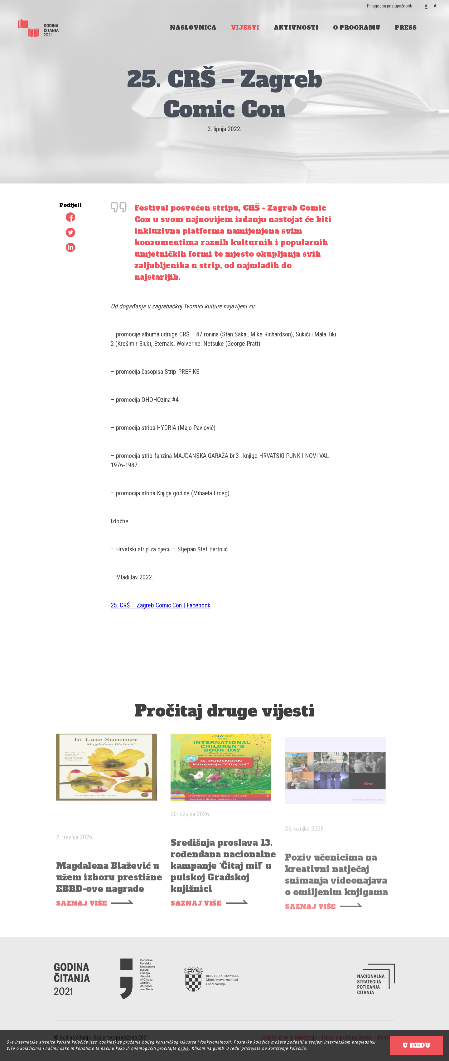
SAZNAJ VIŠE (81, 911)
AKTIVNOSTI (296, 27)
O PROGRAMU (356, 27)
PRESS (406, 27)
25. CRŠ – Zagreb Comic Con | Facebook (160, 605)
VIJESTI (245, 27)
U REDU (416, 1045)
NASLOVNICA (193, 27)
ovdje (183, 1048)
